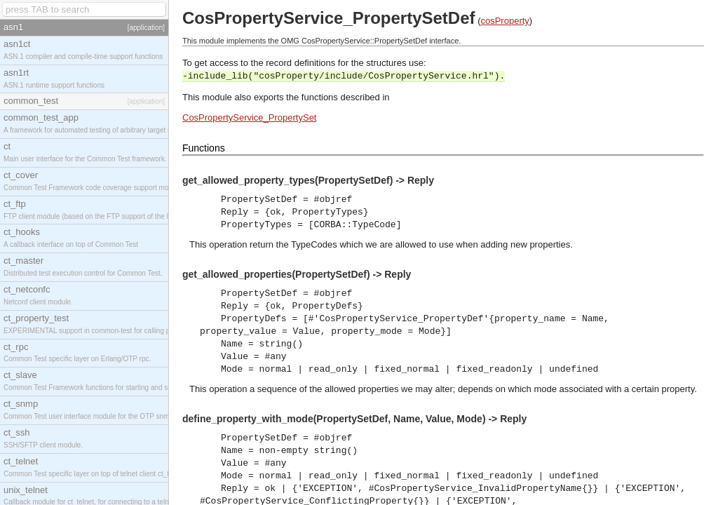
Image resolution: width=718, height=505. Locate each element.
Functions (203, 148)
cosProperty (504, 20)
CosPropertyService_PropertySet (249, 117)
